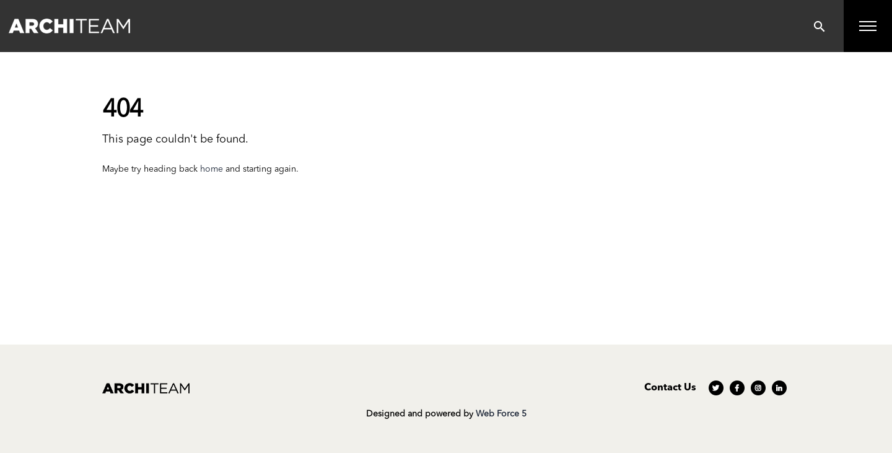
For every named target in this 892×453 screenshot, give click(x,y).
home (211, 169)
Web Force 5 (501, 414)
